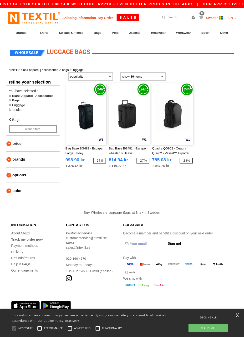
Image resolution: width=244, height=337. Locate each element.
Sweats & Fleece (71, 33)
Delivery (17, 250)
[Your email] (144, 242)
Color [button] (17, 189)
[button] (194, 18)
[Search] (174, 17)
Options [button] (19, 174)
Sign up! (174, 242)
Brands (21, 33)
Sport (205, 33)
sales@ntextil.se (78, 246)
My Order (105, 18)
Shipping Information (79, 18)
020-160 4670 (76, 257)
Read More (72, 320)
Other (224, 33)
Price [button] (16, 142)
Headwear (158, 33)
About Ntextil (20, 232)
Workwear (183, 33)
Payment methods (24, 244)
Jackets (135, 33)
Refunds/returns (23, 256)
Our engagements (24, 269)
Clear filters (33, 127)
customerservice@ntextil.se (86, 236)
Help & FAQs (20, 263)
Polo (115, 33)
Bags (98, 33)
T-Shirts (42, 33)
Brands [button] (18, 158)
